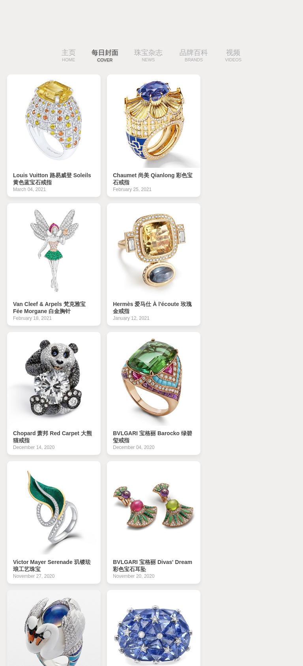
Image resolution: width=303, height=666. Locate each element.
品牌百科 (196, 56)
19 (74, 591)
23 (142, 591)
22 (125, 591)
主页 (67, 56)
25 (176, 591)
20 (91, 591)
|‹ (26, 591)
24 (159, 591)
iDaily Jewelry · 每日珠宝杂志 (37, 642)
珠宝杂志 (150, 56)
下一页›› (251, 591)
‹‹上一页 (49, 591)
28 (226, 591)
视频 (235, 56)
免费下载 (277, 640)
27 (209, 591)
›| (275, 591)
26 (192, 591)
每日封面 (105, 56)
